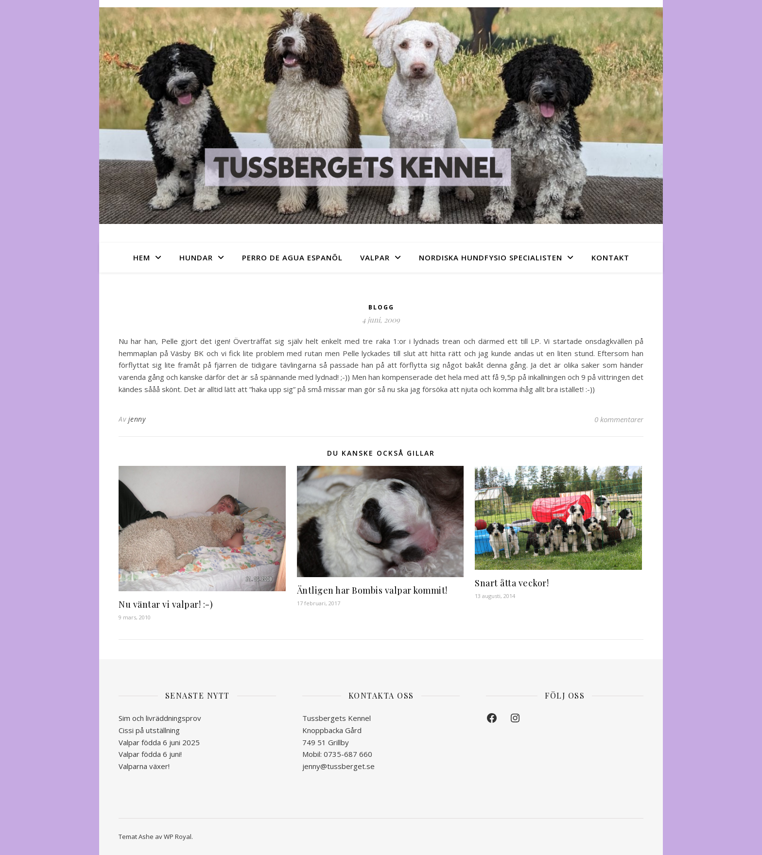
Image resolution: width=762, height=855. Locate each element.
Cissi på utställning (149, 730)
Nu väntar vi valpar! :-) (166, 604)
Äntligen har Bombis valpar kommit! (372, 590)
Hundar (196, 257)
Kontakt (610, 257)
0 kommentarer (618, 419)
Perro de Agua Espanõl (292, 257)
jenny (137, 419)
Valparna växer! (144, 766)
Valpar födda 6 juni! (150, 754)
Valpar (375, 257)
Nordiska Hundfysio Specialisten (490, 257)
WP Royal (177, 836)
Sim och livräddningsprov (160, 718)
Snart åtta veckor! (512, 583)
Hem (141, 257)
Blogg (381, 307)
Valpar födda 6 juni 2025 (159, 742)
